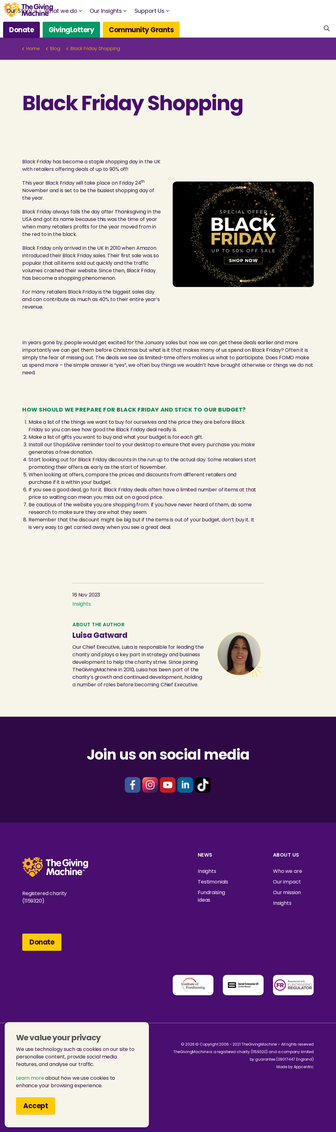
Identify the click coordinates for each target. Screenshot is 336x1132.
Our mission (287, 892)
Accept (35, 1106)
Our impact (287, 881)
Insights (81, 603)
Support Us (149, 11)
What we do (60, 11)
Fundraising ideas (211, 896)
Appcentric (304, 1066)
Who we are (287, 871)
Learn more (30, 1078)
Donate (21, 30)
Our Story (19, 11)
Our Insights (106, 11)
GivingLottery (71, 30)
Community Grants (141, 30)
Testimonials (213, 881)
